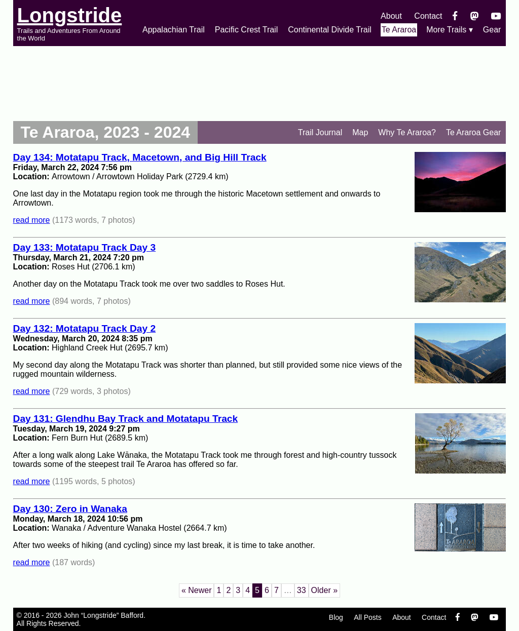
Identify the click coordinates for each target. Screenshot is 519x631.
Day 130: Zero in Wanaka (70, 508)
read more (31, 220)
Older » (324, 590)
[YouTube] (496, 16)
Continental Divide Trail (330, 29)
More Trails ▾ (449, 29)
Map (360, 132)
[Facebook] (455, 16)
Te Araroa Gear (473, 132)
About (391, 16)
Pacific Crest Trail (246, 29)
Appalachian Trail (173, 29)
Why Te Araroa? (407, 132)
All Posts (367, 617)
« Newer (196, 590)
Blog (336, 617)
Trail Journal (320, 132)
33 (301, 590)
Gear (492, 29)
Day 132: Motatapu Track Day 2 (84, 328)
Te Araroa (399, 29)
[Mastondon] (474, 16)
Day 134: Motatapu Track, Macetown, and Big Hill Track (140, 157)
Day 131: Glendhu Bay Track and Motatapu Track (125, 418)
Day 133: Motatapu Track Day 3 (84, 247)
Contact (428, 16)
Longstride (69, 15)
